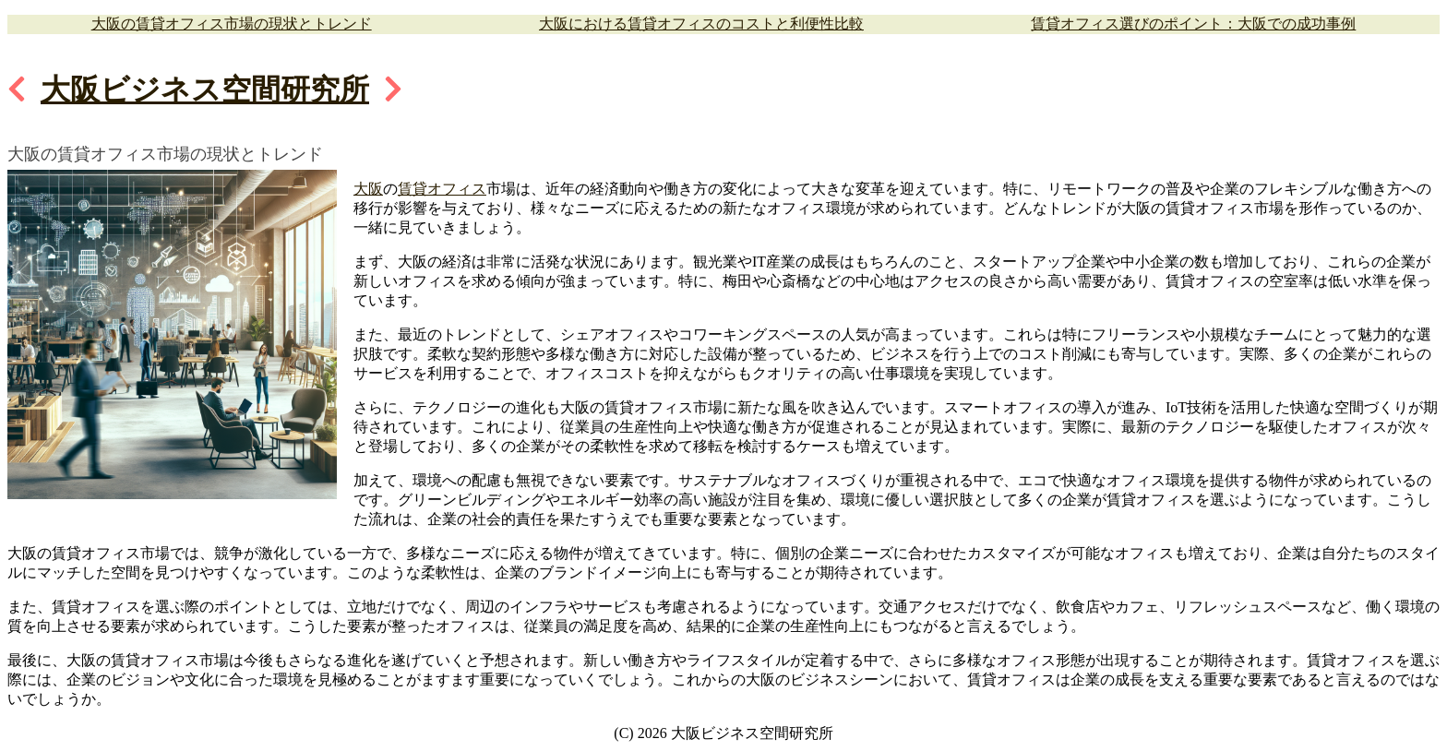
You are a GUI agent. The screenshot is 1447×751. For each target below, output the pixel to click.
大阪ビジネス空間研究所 (205, 89)
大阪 (368, 189)
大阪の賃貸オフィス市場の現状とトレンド (231, 23)
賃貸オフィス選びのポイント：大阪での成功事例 (1193, 23)
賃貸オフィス (442, 189)
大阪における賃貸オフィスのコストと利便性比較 (701, 23)
